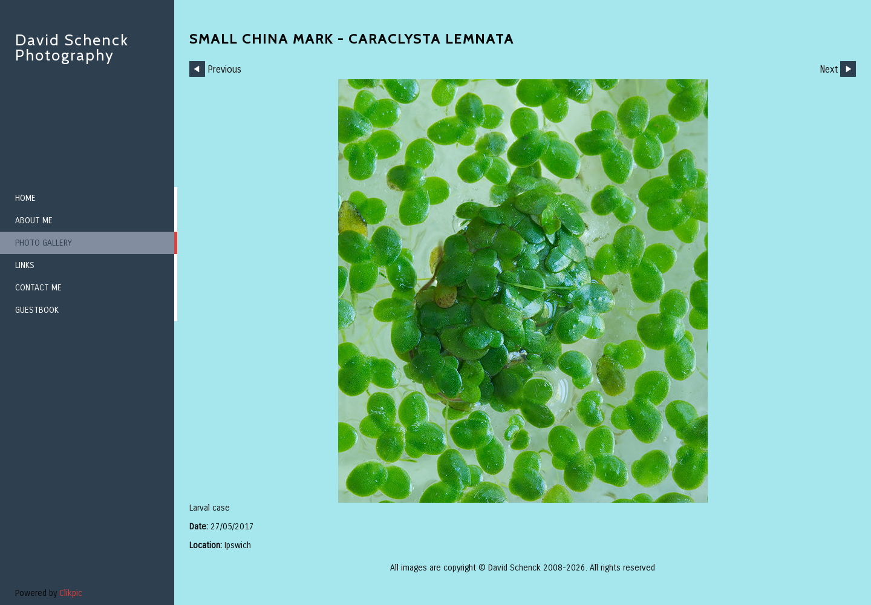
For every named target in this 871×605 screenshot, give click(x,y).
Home (25, 198)
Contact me (38, 288)
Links (24, 265)
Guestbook (37, 310)
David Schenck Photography (72, 47)
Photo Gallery (43, 243)
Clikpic (70, 593)
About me (34, 220)
